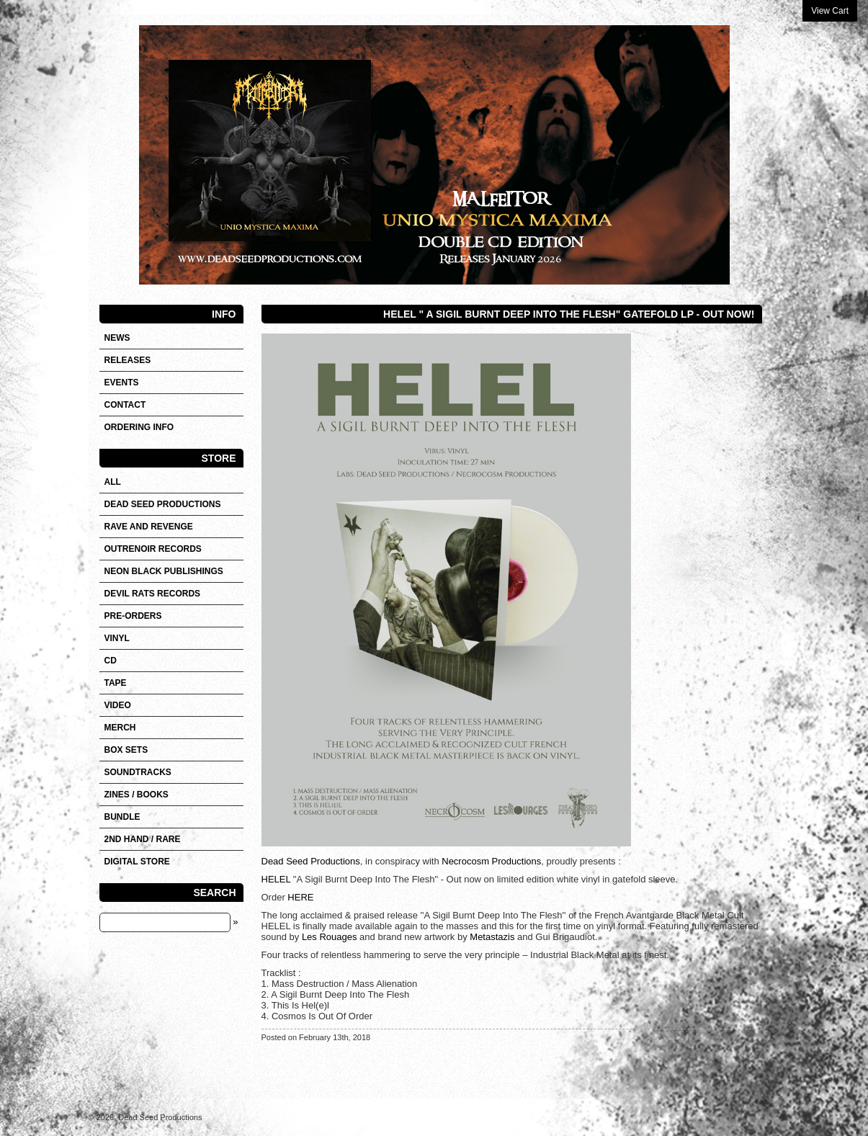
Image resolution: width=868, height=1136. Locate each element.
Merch (120, 728)
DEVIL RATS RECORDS (152, 594)
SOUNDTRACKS (137, 772)
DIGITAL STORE (137, 862)
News (117, 338)
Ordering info (139, 427)
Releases (127, 360)
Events (121, 382)
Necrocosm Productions (491, 861)
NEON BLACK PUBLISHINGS (163, 571)
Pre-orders (133, 616)
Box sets (126, 750)
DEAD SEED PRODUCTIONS (162, 504)
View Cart (830, 11)
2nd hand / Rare (142, 839)
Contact (125, 405)
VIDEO (117, 705)
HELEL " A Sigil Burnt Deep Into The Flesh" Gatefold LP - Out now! (568, 314)
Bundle (122, 817)
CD (110, 661)
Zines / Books (136, 795)
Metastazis (492, 936)
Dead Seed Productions (310, 861)
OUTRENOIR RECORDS (153, 549)
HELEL (276, 879)
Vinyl (117, 638)
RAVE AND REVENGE (148, 527)
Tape (115, 683)
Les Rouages (329, 936)
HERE (300, 897)
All (112, 482)
